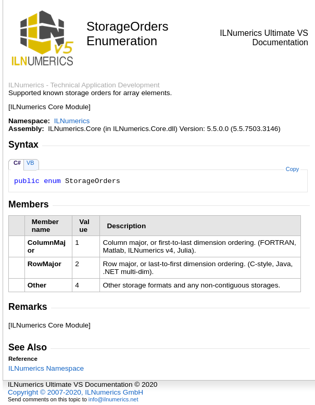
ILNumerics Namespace (46, 368)
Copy (292, 169)
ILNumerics (72, 121)
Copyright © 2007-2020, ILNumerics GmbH (75, 392)
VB (30, 163)
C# (17, 163)
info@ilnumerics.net (113, 399)
